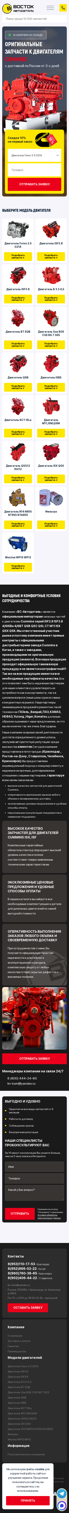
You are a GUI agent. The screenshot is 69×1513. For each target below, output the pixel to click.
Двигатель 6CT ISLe (17, 419)
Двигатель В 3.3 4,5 (51, 289)
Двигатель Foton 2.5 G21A (18, 245)
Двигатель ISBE (50, 377)
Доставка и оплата (19, 1341)
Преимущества (17, 1351)
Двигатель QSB (18, 377)
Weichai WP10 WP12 (18, 557)
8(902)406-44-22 (30, 1278)
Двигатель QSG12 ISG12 (18, 467)
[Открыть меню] (50, 8)
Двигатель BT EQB (18, 331)
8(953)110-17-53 (28, 1264)
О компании (15, 1335)
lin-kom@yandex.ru (19, 1285)
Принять (28, 1500)
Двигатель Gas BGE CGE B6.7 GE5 (51, 333)
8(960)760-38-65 (30, 1273)
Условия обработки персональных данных (49, 1216)
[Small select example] (34, 155)
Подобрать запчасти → (18, 256)
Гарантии (13, 1346)
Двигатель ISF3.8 (18, 289)
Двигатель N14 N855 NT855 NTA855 (18, 513)
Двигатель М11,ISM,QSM (51, 421)
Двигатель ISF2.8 (51, 243)
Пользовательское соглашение (26, 1454)
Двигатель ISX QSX (51, 465)
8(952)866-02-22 (26, 1268)
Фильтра (51, 511)
